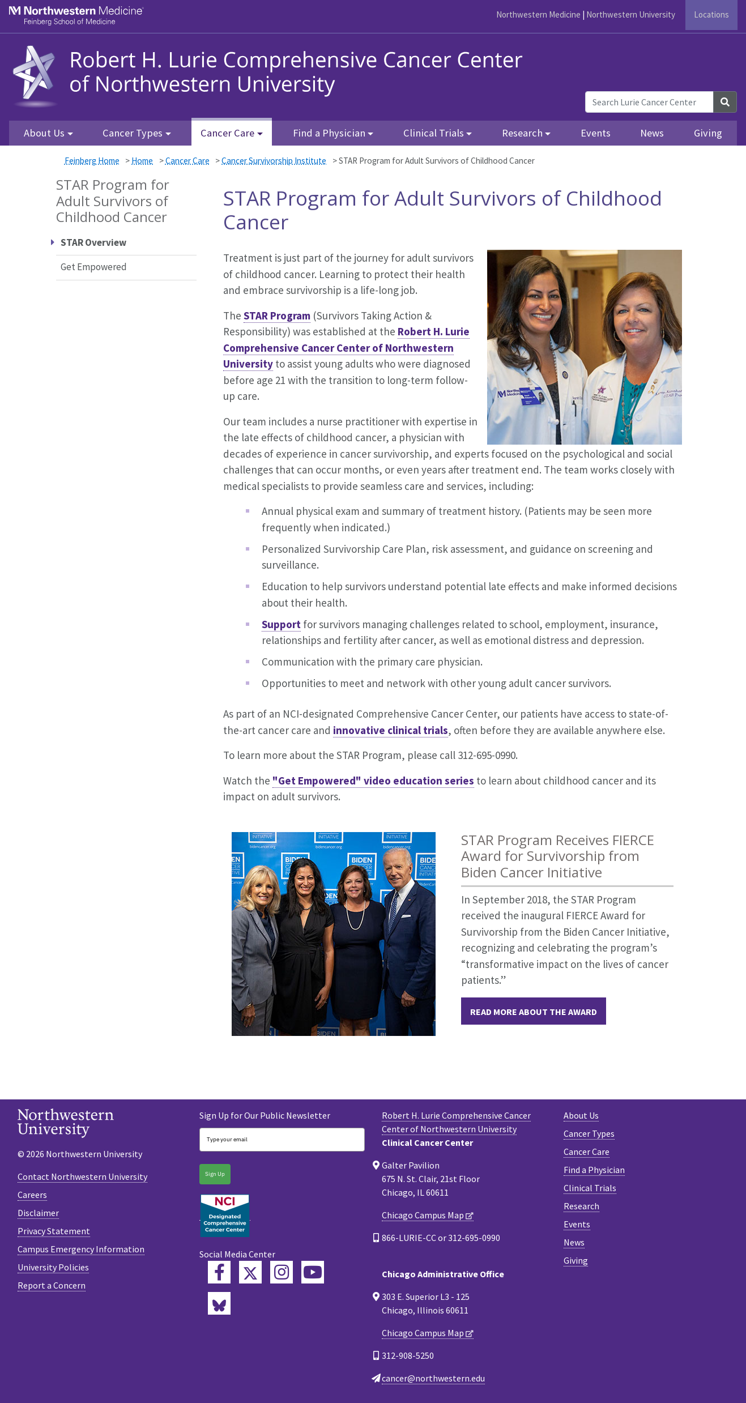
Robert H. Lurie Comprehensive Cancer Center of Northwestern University (346, 347)
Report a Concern (52, 1285)
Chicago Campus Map (423, 1215)
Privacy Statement (54, 1230)
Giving (708, 132)
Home (142, 160)
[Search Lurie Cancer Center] (649, 102)
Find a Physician (594, 1169)
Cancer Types (589, 1133)
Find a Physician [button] (329, 132)
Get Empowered (94, 267)
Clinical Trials (590, 1187)
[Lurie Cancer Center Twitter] (250, 1272)
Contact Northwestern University (82, 1176)
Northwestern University (630, 14)
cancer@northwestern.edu (433, 1378)
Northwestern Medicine (538, 14)
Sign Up (215, 1174)
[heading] (271, 74)
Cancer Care (187, 160)
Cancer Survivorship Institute (273, 160)
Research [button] (522, 132)
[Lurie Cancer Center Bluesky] (219, 1303)
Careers (32, 1194)
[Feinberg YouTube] (312, 1272)
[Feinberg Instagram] (281, 1272)
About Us (581, 1115)
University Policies (53, 1267)
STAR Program (277, 315)
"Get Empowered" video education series (373, 780)
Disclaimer (38, 1212)
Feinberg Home (92, 160)
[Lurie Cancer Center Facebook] (219, 1272)
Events (596, 132)
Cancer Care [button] (227, 132)
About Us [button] (44, 132)
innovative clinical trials (390, 730)
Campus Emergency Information (81, 1249)
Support (281, 624)
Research (581, 1206)
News (652, 132)
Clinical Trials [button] (433, 132)
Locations (711, 14)
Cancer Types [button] (133, 132)
